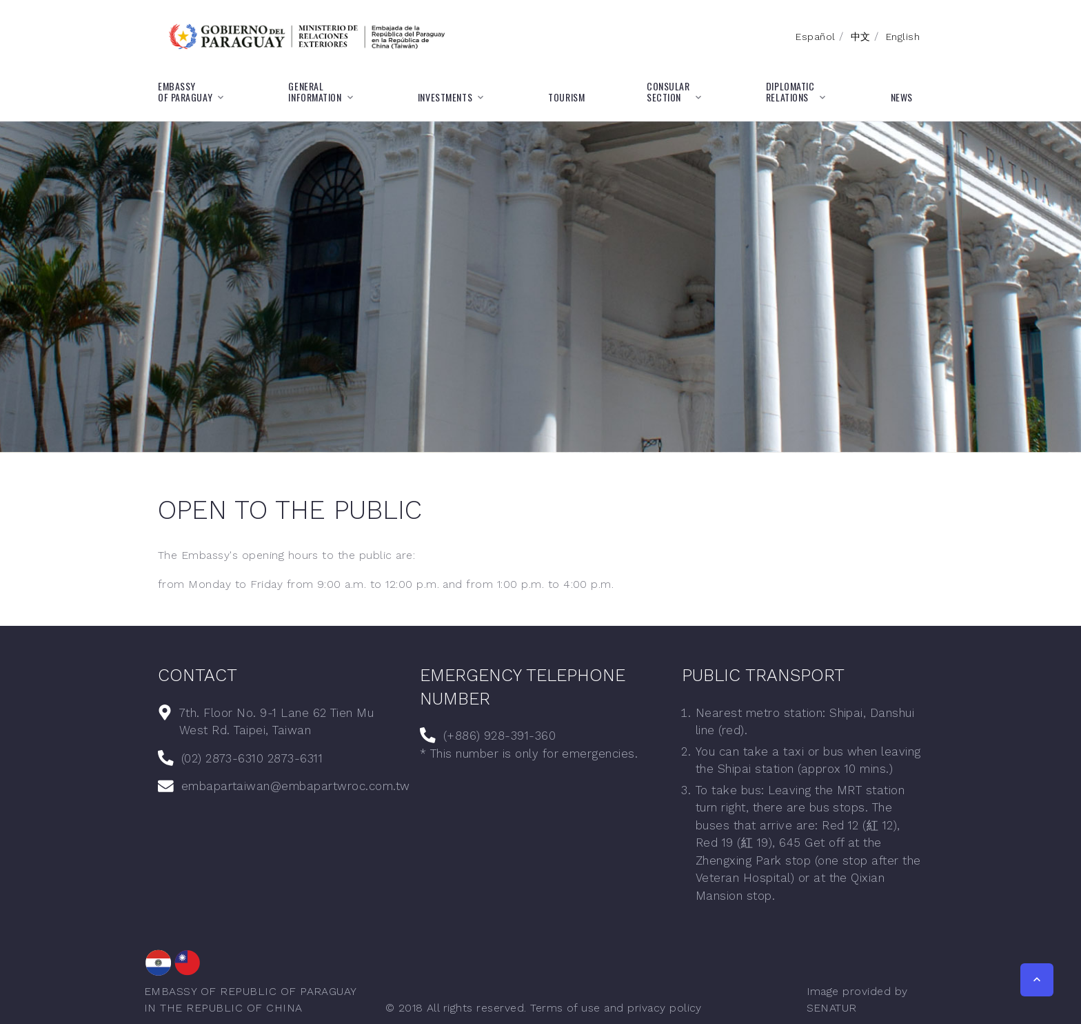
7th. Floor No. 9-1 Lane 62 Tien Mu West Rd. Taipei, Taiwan (276, 722)
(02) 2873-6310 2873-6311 (252, 758)
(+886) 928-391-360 (499, 735)
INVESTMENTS (445, 97)
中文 (861, 36)
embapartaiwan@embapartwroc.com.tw (295, 786)
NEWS (902, 97)
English (903, 36)
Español (815, 36)
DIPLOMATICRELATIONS (790, 92)
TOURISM (566, 97)
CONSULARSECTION (668, 92)
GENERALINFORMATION (314, 92)
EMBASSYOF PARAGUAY (185, 92)
